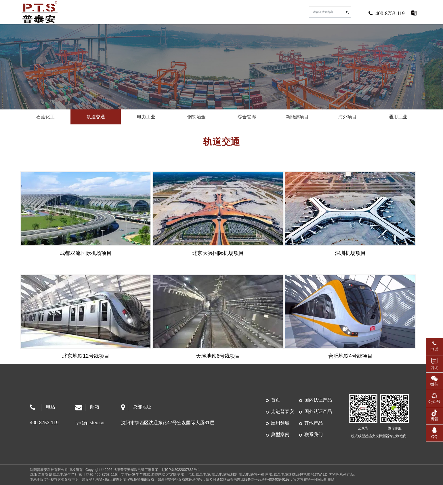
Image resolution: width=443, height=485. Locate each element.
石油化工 (45, 116)
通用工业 (398, 116)
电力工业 (146, 116)
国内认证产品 (318, 399)
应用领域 (280, 422)
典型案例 (280, 434)
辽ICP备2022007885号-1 (181, 470)
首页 (275, 399)
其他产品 (313, 422)
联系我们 (313, 434)
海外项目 (347, 116)
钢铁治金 (196, 116)
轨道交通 (96, 116)
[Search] (330, 12)
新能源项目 (297, 116)
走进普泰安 (282, 411)
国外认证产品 (318, 411)
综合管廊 (247, 116)
